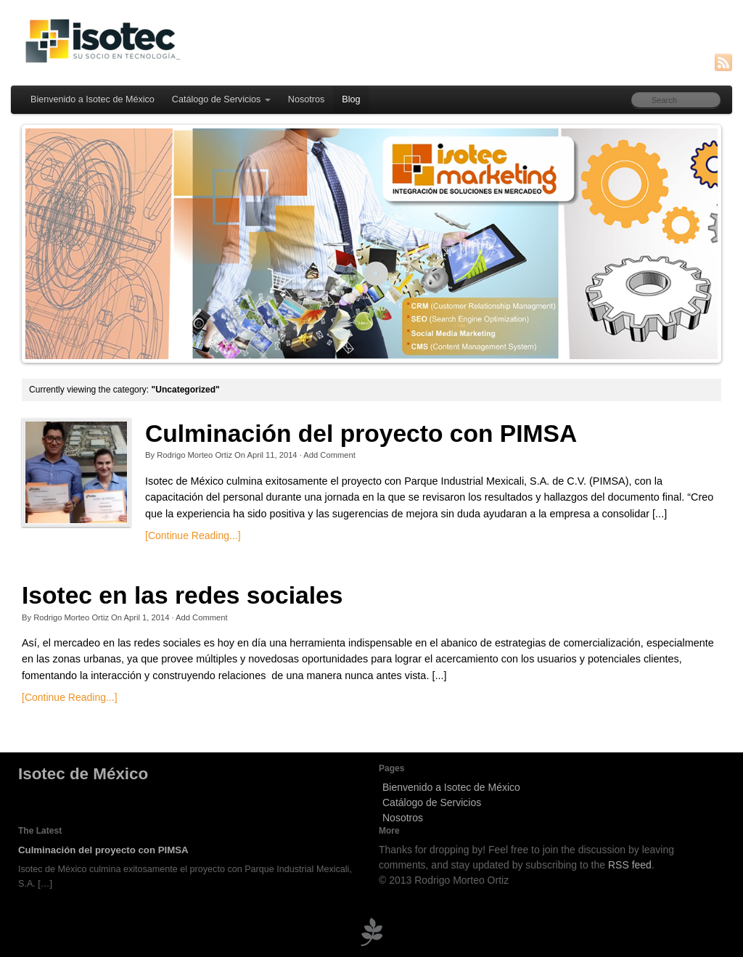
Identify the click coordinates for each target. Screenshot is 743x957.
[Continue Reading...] (193, 535)
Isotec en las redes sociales (182, 595)
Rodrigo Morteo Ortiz (194, 455)
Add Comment (329, 455)
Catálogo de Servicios (221, 99)
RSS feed (630, 865)
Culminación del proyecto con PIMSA (361, 433)
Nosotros (306, 99)
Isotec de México (83, 774)
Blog (351, 99)
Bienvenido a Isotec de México (92, 99)
